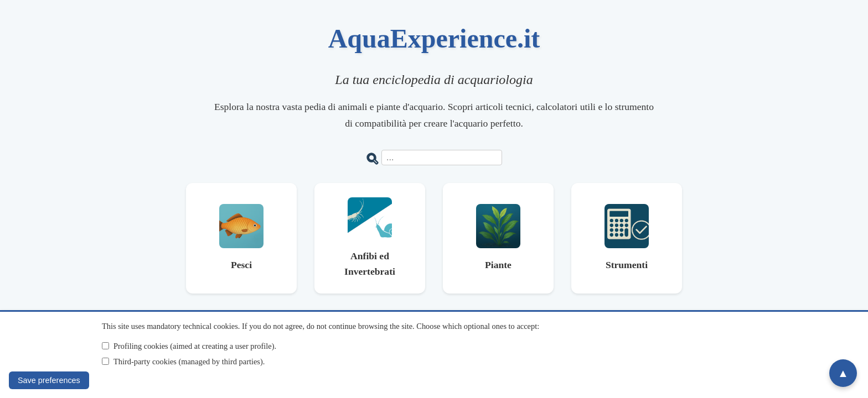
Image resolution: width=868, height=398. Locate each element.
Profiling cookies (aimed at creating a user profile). (194, 346)
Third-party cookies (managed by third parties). (189, 361)
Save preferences (49, 380)
